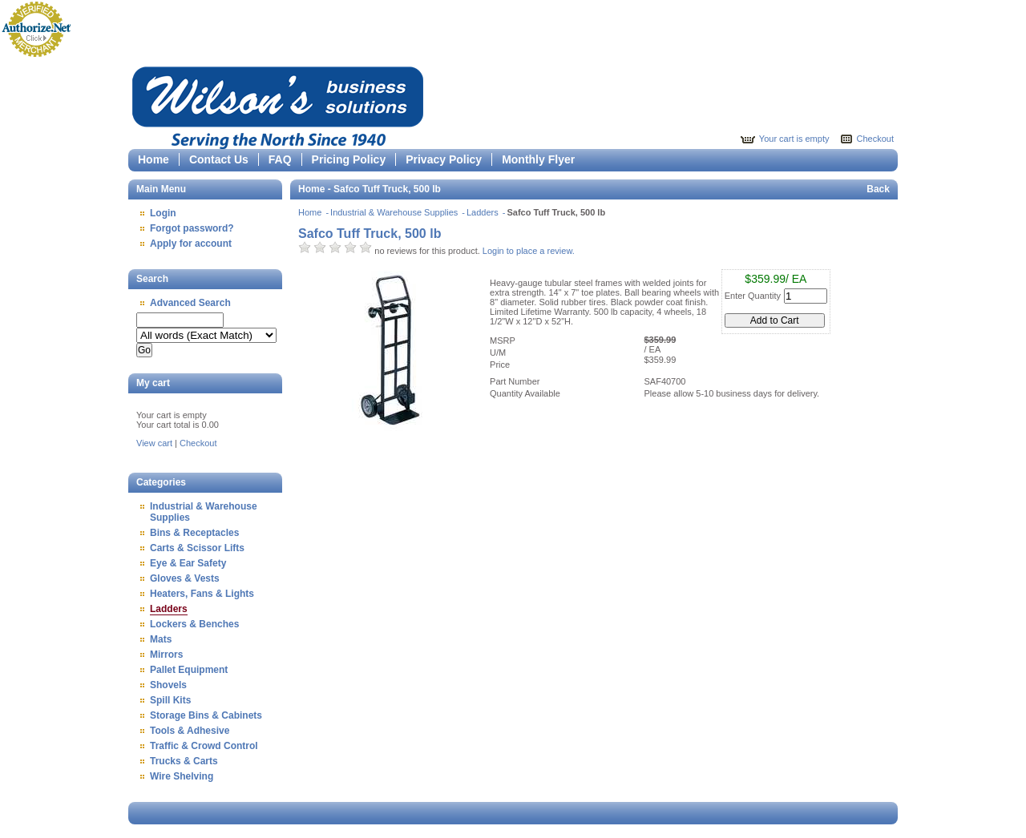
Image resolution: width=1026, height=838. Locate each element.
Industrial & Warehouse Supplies (395, 212)
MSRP (502, 340)
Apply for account (191, 243)
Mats (161, 639)
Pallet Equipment (189, 669)
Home (153, 159)
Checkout (875, 138)
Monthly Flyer (538, 159)
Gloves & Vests (185, 578)
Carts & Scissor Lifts (197, 548)
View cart (154, 443)
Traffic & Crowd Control (204, 745)
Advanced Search (190, 302)
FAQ (280, 159)
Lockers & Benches (194, 624)
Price (500, 364)
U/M (498, 352)
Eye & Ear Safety (188, 563)
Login (163, 213)
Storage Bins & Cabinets (206, 715)
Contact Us (218, 159)
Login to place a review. (529, 251)
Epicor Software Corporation (277, 105)
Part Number (514, 381)
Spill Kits (170, 700)
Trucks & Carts (184, 761)
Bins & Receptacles (194, 532)
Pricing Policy (349, 159)
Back (878, 189)
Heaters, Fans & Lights (202, 593)
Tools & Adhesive (189, 730)
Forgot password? (192, 228)
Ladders (169, 608)
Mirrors (166, 654)
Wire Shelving (181, 776)
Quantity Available (525, 393)
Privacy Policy (444, 159)
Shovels (168, 685)
